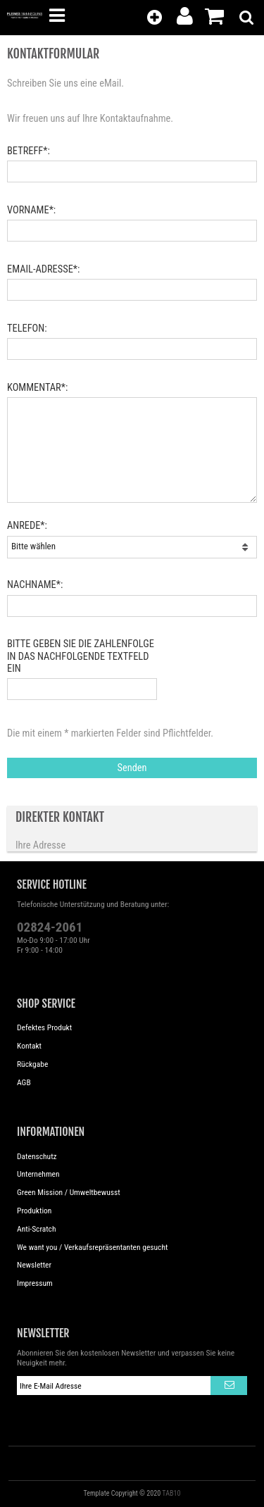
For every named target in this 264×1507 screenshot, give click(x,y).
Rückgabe (32, 1064)
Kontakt (29, 1046)
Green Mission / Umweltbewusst (68, 1192)
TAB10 (171, 1493)
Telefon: (27, 328)
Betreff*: (28, 151)
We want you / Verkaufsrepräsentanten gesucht (92, 1247)
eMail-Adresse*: (43, 269)
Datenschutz (37, 1156)
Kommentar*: (37, 388)
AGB (24, 1082)
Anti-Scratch (36, 1229)
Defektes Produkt (44, 1027)
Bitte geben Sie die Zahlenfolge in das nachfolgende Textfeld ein (80, 656)
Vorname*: (31, 210)
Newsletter (34, 1265)
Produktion (34, 1210)
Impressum (35, 1283)
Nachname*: (35, 585)
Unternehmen (38, 1174)
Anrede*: (27, 526)
